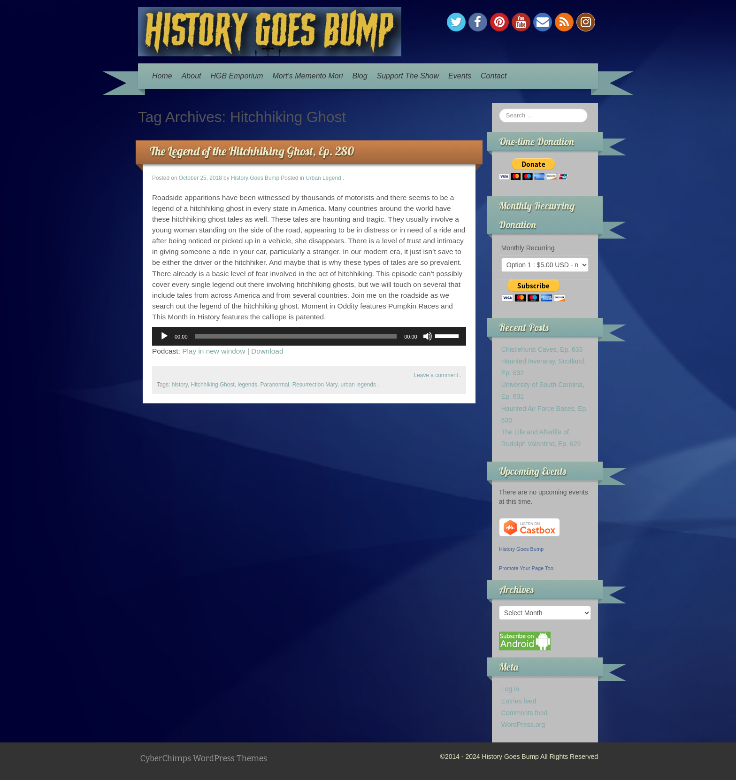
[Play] (164, 336)
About (191, 76)
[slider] (296, 336)
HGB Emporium (237, 76)
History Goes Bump (255, 178)
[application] (309, 336)
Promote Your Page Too (526, 568)
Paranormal (275, 384)
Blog (360, 76)
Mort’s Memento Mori (308, 76)
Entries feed (519, 701)
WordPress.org (523, 724)
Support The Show (408, 76)
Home (162, 76)
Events (459, 76)
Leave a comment (436, 375)
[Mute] (427, 336)
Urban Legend (323, 178)
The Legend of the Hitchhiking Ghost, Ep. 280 (252, 151)
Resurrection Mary (314, 384)
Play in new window (213, 351)
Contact (493, 76)
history (180, 384)
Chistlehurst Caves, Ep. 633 (542, 349)
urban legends (358, 384)
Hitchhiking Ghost (212, 384)
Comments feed (524, 713)
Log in (510, 689)
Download (267, 351)
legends (247, 384)
